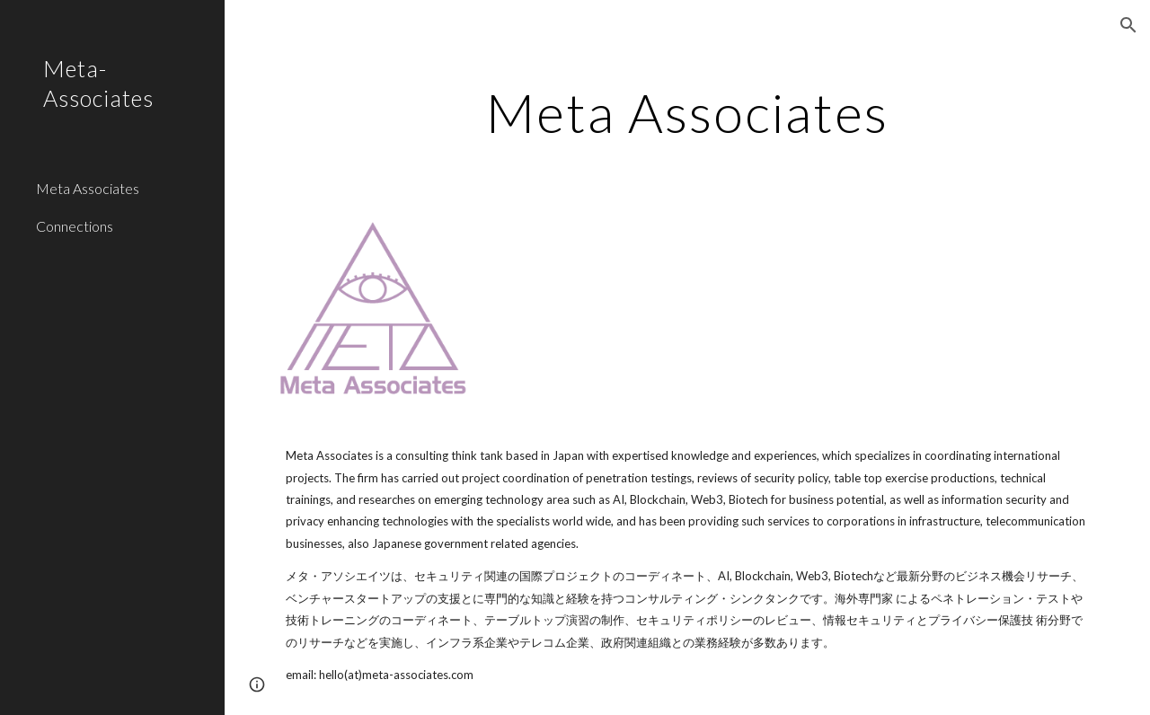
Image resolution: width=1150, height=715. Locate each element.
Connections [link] (74, 225)
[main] (687, 112)
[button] (1128, 25)
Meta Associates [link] (87, 188)
